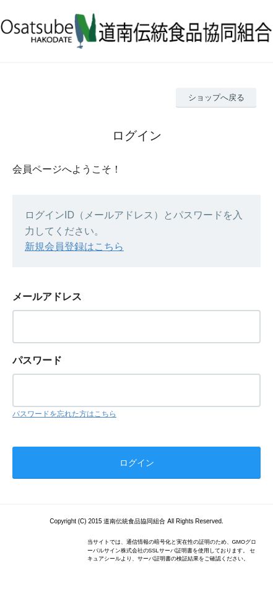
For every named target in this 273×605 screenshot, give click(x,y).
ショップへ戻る (216, 97)
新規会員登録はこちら (74, 246)
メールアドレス (47, 296)
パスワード (37, 360)
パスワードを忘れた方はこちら (64, 414)
